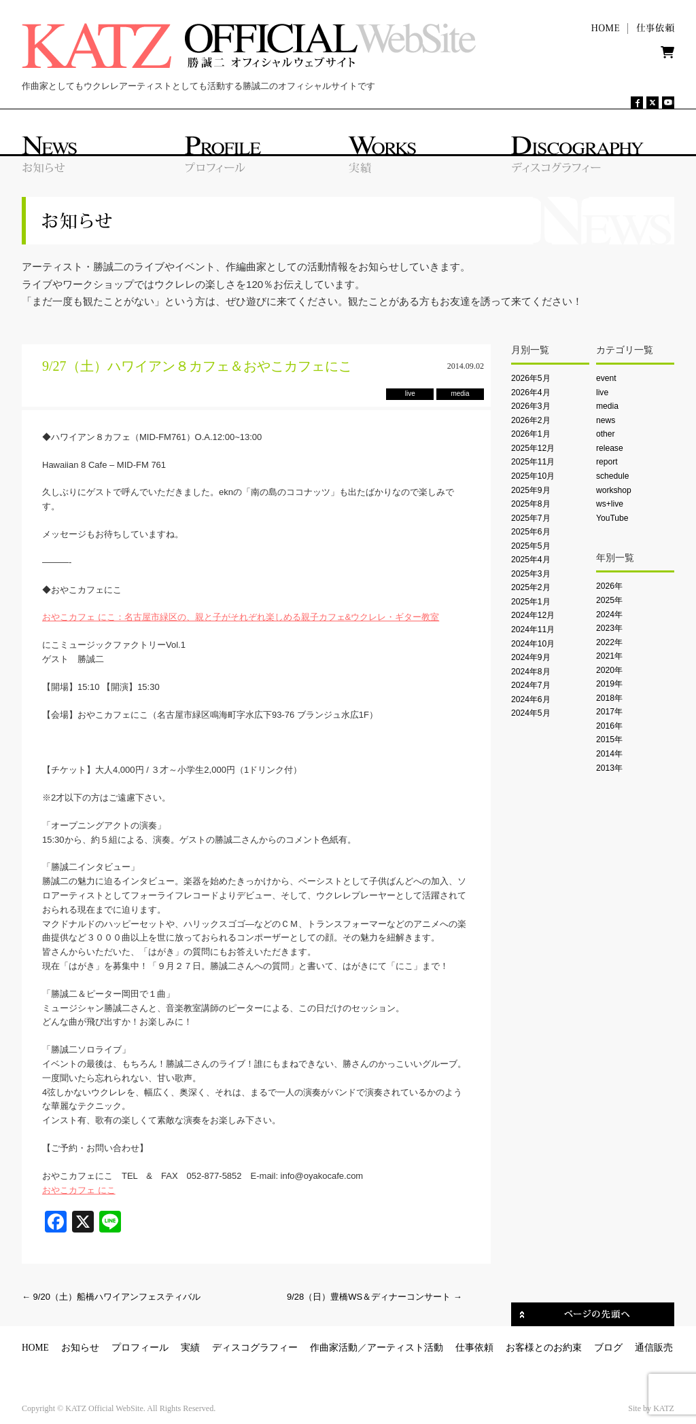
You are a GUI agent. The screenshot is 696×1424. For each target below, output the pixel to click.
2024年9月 (531, 657)
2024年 (609, 614)
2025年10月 (533, 476)
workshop (613, 490)
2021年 (609, 656)
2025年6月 (531, 531)
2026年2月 (531, 420)
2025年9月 (531, 490)
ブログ (608, 1348)
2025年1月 (531, 601)
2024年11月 (533, 629)
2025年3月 (531, 574)
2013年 (609, 768)
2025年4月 (531, 559)
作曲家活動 (334, 1348)
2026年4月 (531, 392)
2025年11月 (533, 462)
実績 (190, 1348)
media (607, 406)
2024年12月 (533, 615)
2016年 (609, 726)
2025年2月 (531, 587)
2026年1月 (531, 434)
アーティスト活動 (405, 1348)
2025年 (609, 600)
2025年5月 (531, 546)
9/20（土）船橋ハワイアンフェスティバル (111, 1297)
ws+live (609, 504)
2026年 (609, 586)
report (607, 462)
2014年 (609, 754)
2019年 (609, 684)
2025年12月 (533, 448)
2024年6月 (531, 699)
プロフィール (140, 1348)
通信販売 (654, 1348)
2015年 (609, 739)
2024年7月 (531, 685)
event (606, 378)
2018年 (609, 698)
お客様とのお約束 (544, 1348)
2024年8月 (531, 671)
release (609, 448)
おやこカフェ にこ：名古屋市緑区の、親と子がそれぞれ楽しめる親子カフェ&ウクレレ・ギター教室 (240, 617)
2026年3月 (531, 406)
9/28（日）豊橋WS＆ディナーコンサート (374, 1297)
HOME (35, 1348)
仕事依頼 (474, 1348)
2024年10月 (533, 644)
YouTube (612, 518)
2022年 (609, 642)
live (602, 392)
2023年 (609, 628)
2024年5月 (531, 713)
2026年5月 (531, 378)
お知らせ (80, 1348)
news (605, 420)
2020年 (609, 670)
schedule (612, 476)
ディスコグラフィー (255, 1348)
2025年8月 (531, 504)
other (605, 434)
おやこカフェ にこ (79, 1190)
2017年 (609, 711)
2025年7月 (531, 518)
